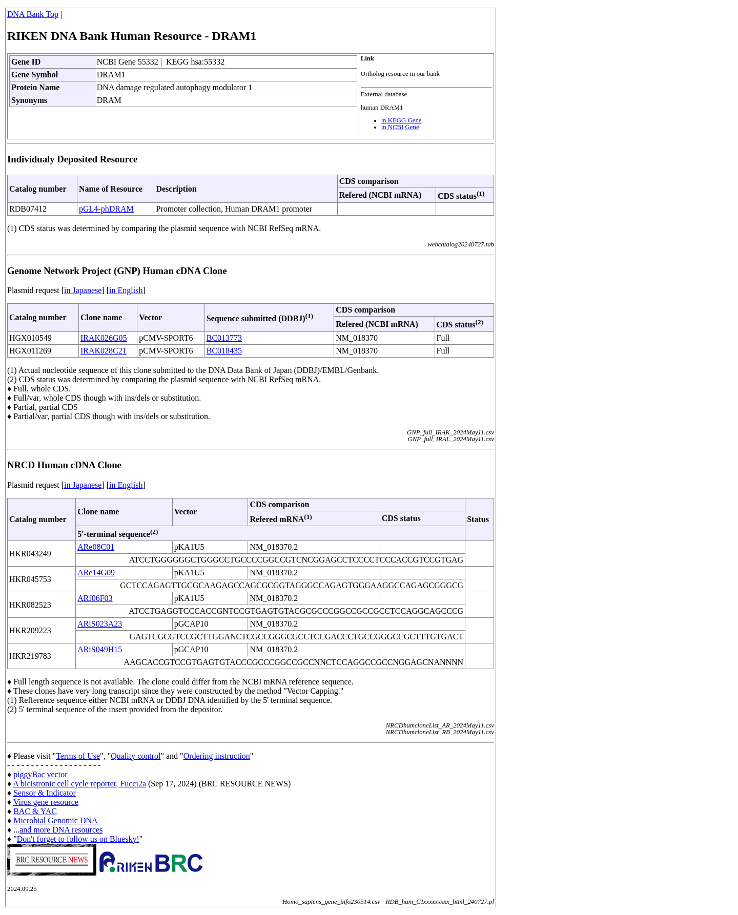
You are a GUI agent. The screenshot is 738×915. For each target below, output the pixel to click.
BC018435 (224, 350)
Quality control (135, 756)
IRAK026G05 (103, 338)
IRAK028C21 (103, 350)
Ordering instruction (216, 756)
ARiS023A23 (99, 623)
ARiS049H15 (99, 649)
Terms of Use (78, 756)
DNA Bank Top (32, 14)
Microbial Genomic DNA (55, 820)
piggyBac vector (40, 774)
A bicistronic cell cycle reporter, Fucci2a (79, 783)
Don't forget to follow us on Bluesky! (78, 839)
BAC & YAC (35, 811)
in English (125, 290)
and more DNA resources (60, 829)
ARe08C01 (95, 547)
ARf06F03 (94, 598)
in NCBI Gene (400, 127)
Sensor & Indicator (44, 792)
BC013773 (224, 338)
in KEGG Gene (401, 120)
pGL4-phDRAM (106, 208)
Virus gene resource (45, 802)
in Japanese (82, 290)
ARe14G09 (96, 572)
